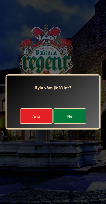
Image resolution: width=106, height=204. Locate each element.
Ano (36, 116)
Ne (69, 116)
